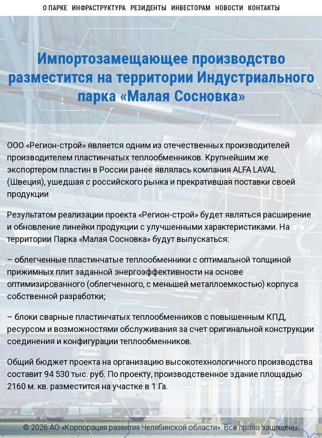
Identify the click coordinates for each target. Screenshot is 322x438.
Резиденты (148, 8)
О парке (55, 8)
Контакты (264, 8)
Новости (229, 8)
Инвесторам (190, 8)
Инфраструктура (99, 8)
